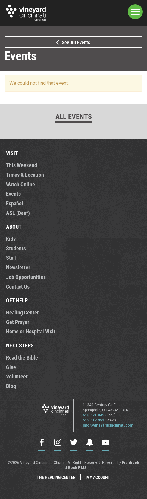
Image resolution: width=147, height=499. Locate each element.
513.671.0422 (94, 415)
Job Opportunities (26, 276)
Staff (11, 257)
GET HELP (17, 300)
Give (11, 367)
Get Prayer (17, 322)
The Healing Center (56, 477)
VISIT (12, 153)
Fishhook (130, 463)
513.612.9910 (94, 420)
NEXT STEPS (20, 345)
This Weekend (21, 165)
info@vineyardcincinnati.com (108, 425)
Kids (11, 238)
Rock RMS (77, 468)
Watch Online (20, 184)
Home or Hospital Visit (30, 331)
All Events (73, 116)
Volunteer (17, 376)
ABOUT (14, 226)
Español (14, 203)
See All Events (72, 42)
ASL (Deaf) (18, 212)
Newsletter (18, 267)
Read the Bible (22, 357)
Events (13, 193)
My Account (98, 477)
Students (16, 248)
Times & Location (25, 174)
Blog (11, 386)
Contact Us (18, 286)
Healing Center (22, 312)
